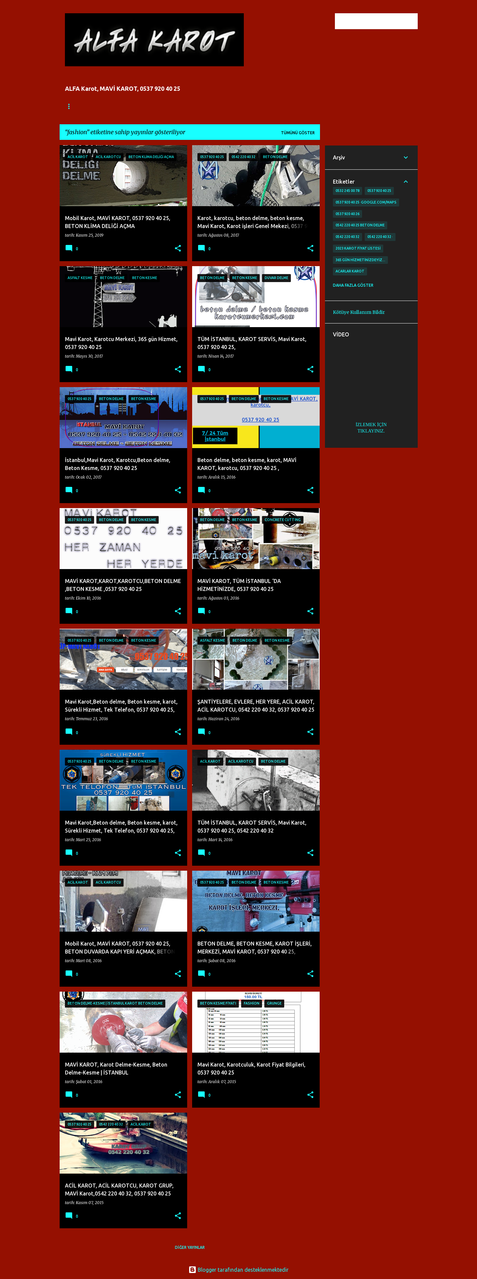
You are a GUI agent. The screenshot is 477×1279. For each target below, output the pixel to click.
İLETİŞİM (159, 106)
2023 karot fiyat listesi (358, 248)
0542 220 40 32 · (380, 237)
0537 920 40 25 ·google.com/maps (366, 202)
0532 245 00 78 (347, 191)
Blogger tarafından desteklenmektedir (238, 1270)
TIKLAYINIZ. (371, 431)
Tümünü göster (298, 133)
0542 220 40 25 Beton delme (360, 225)
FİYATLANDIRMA (118, 106)
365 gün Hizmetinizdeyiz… (360, 260)
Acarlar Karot (350, 271)
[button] (178, 248)
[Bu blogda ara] (383, 21)
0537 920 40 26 (347, 214)
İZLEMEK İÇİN (371, 424)
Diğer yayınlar (190, 1247)
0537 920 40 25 (379, 191)
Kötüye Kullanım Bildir (359, 312)
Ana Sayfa (76, 106)
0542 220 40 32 (347, 237)
